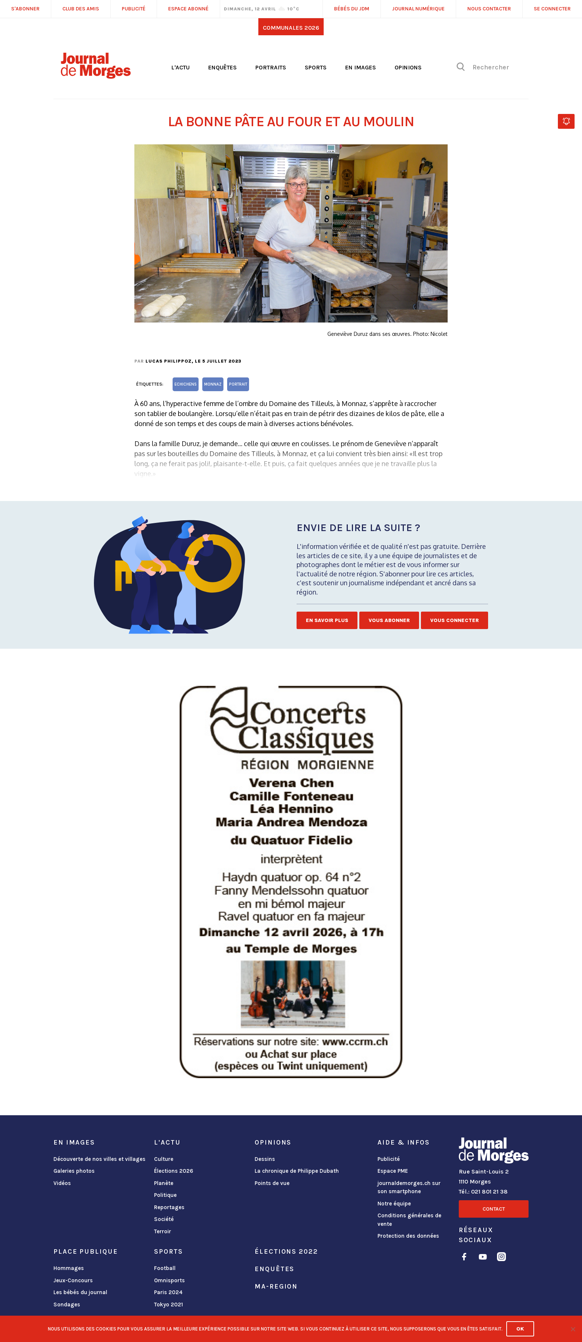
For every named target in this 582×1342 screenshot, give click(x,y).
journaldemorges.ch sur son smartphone (409, 1187)
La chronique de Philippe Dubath (297, 1171)
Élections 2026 (173, 1171)
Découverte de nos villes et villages (99, 1159)
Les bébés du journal (80, 1292)
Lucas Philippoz (169, 361)
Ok (520, 1329)
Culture (163, 1159)
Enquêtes (222, 67)
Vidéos (62, 1183)
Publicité (388, 1159)
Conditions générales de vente (409, 1219)
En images (360, 67)
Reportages (169, 1207)
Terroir (162, 1231)
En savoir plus (327, 620)
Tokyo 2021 (168, 1304)
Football (165, 1268)
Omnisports (169, 1280)
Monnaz (213, 384)
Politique (165, 1195)
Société (164, 1219)
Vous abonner (389, 620)
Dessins (265, 1159)
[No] (572, 1329)
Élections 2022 (286, 1251)
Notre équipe (394, 1203)
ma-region (276, 1286)
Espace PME (392, 1171)
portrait (238, 384)
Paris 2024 (168, 1292)
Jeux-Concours (73, 1280)
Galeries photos (74, 1171)
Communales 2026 (291, 27)
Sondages (66, 1304)
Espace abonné (188, 9)
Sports (316, 67)
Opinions (408, 67)
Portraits (270, 67)
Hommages (68, 1268)
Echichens (185, 384)
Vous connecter (454, 620)
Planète (163, 1183)
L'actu (180, 67)
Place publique (85, 1251)
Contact (494, 1209)
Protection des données (408, 1236)
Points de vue (272, 1183)
